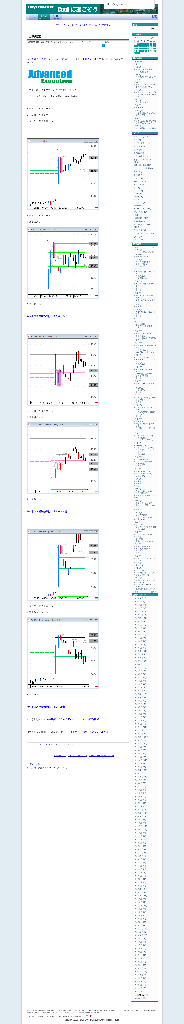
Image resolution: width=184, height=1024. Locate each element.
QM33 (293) (138, 236)
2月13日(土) (138, 443)
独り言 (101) (139, 184)
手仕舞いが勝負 (142, 460)
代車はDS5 (140, 519)
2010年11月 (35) (140, 972)
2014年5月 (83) (140, 833)
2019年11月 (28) (140, 615)
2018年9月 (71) (140, 661)
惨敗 (137, 288)
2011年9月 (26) (140, 938)
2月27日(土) (138, 269)
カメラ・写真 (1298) (142, 143)
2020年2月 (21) (140, 605)
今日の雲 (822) (139, 146)
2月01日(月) (138, 578)
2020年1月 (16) (140, 608)
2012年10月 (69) (140, 896)
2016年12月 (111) (141, 730)
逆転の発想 (140, 324)
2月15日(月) (138, 419)
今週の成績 (140, 276)
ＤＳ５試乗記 (141, 493)
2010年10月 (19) (140, 975)
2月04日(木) (138, 544)
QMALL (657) (139, 239)
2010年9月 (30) (140, 978)
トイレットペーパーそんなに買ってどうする (146, 86)
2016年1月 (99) (140, 767)
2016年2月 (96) (140, 763)
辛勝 (137, 498)
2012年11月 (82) (140, 892)
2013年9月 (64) (140, 859)
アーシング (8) (139, 202)
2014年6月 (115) (140, 829)
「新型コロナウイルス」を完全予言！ (146, 114)
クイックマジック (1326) (144, 233)
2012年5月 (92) (140, 912)
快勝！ (138, 328)
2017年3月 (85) (140, 720)
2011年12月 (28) (140, 929)
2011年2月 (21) (140, 962)
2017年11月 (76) (140, 694)
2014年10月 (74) (140, 816)
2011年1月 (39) (140, 965)
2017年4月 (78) (140, 717)
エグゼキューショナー (52, 744)
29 (138, 53)
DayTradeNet (40, 7)
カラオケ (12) (139, 178)
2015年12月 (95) (140, 770)
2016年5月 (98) (140, 753)
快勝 (137, 553)
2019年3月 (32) (140, 641)
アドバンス (38, 744)
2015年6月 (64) (140, 790)
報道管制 (139, 422)
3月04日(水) (138, 90)
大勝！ (138, 304)
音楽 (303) (138, 172)
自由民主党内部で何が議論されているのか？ (146, 122)
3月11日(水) (138, 67)
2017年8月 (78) (140, 704)
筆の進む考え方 (142, 256)
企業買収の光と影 (143, 278)
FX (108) (137, 215)
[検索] (128, 4)
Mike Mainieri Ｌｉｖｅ (145, 352)
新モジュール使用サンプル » (101, 25)
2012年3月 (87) (140, 919)
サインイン (51, 768)
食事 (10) (137, 140)
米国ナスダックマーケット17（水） (46, 59)
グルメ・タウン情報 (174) (144, 168)
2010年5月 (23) (140, 991)
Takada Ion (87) (140, 194)
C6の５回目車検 (142, 357)
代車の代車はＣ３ (143, 472)
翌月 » (153, 38)
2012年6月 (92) (140, 909)
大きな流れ (140, 582)
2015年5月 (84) (140, 793)
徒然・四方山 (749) (141, 156)
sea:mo (139, 254)
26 (151, 51)
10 (145, 46)
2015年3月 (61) (140, 800)
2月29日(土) (138, 105)
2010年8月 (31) (140, 981)
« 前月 (136, 38)
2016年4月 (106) (140, 757)
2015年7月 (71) (140, 786)
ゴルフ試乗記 (141, 515)
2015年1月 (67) (140, 806)
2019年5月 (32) (140, 635)
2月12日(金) (138, 457)
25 (148, 51)
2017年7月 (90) (140, 707)
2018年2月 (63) (140, 684)
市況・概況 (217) (140, 212)
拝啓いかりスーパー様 (145, 436)
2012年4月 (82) (140, 915)
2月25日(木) (138, 293)
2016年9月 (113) (140, 740)
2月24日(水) (138, 309)
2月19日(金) (138, 367)
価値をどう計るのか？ (145, 334)
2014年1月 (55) (140, 846)
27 (154, 51)
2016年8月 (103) (140, 744)
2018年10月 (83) (140, 658)
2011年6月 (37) (140, 948)
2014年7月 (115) (140, 826)
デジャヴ (139, 525)
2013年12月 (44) (140, 849)
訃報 (137, 64)
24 (145, 51)
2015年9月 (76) (140, 780)
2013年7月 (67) (140, 866)
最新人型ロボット (143, 264)
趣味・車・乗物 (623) (142, 165)
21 (135, 51)
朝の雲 (138, 290)
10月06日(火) (139, 62)
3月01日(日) (138, 100)
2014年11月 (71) (140, 813)
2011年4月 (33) (140, 955)
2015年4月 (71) (140, 796)
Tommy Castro (141, 445)
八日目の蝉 (140, 266)
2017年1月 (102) (140, 727)
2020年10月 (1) (140, 598)
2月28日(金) (138, 111)
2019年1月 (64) (140, 648)
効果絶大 (139, 481)
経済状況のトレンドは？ (146, 573)
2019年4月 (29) (140, 638)
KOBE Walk (56, 17)
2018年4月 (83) (140, 677)
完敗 (137, 486)
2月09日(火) (138, 489)
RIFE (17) (137, 199)
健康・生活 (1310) (141, 136)
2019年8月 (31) (140, 625)
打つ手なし (140, 464)
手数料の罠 (140, 336)
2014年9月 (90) (140, 820)
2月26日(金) (138, 281)
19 (151, 48)
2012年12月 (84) (140, 889)
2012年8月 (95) (140, 902)
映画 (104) (138, 175)
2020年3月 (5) (139, 601)
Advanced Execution (144, 491)
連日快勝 (139, 539)
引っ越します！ (142, 102)
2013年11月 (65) (140, 853)
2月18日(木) (138, 381)
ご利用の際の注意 (154, 17)
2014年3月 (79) (140, 839)
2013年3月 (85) (140, 879)
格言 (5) (137, 188)
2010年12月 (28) (140, 968)
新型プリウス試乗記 (144, 503)
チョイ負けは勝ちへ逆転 (146, 398)
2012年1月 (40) (140, 925)
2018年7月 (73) (140, 668)
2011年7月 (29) (140, 945)
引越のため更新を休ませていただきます (146, 70)
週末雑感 (139, 107)
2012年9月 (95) (140, 899)
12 (151, 46)
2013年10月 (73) (140, 856)
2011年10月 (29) (140, 935)
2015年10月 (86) (140, 777)
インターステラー (143, 350)
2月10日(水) (138, 479)
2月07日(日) (138, 513)
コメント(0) (108, 42)
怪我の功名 (140, 476)
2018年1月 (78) (140, 687)
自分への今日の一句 (144, 474)
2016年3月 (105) (140, 760)
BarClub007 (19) (140, 181)
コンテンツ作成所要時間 (146, 527)
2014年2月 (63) (140, 843)
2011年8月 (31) (140, 942)
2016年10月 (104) (141, 737)
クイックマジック (68, 744)
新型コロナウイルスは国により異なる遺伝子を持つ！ (146, 94)
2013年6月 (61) (140, 869)
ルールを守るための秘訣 (146, 252)
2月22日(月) (138, 331)
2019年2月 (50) (140, 644)
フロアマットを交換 (144, 326)
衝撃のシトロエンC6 (144, 541)
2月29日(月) (138, 250)
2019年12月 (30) (140, 611)
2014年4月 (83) (140, 836)
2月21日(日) (138, 343)
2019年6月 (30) (140, 631)
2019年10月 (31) (140, 618)
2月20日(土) (138, 355)
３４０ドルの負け (143, 376)
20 (154, 48)
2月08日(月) (138, 501)
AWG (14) (138, 206)
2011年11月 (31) (140, 932)
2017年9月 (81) (140, 701)
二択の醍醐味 (141, 438)
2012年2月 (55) (140, 922)
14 (135, 48)
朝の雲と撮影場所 (143, 262)
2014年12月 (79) (140, 810)
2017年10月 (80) (140, 697)
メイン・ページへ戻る (77, 25)
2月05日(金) (138, 532)
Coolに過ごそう (44, 17)
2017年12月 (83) (140, 691)
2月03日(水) (138, 556)
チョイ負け (140, 400)
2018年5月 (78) (140, 674)
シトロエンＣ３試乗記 (145, 448)
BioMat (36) (138, 197)
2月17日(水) (138, 395)
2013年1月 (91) (140, 886)
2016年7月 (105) (140, 747)
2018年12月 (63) (140, 651)
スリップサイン (142, 570)
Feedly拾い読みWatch (145, 374)
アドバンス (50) (140, 230)
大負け (138, 318)
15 (138, 48)
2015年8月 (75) (140, 783)
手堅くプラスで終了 (144, 575)
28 (135, 53)
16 (141, 48)
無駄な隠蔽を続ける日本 (146, 128)
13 (154, 46)
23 (141, 51)
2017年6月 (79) (140, 711)
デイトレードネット (33, 17)
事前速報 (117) (139, 221)
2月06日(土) (138, 522)
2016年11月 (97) (140, 734)
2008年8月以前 (140, 998)
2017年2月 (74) (140, 724)
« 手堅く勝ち (60, 25)
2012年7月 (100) (140, 905)
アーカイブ (141, 595)
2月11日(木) (138, 469)
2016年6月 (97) (140, 750)
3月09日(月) (138, 75)
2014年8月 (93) (140, 823)
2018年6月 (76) (140, 671)
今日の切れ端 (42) (141, 150)
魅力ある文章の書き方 (145, 495)
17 (145, 48)
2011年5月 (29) (140, 952)
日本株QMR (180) (141, 218)
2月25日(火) (138, 126)
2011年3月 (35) (140, 958)
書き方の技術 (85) (141, 153)
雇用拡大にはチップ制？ (146, 589)
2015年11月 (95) (140, 773)
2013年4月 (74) (140, 876)
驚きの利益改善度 (143, 546)
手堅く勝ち (140, 390)
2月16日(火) (138, 405)
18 (148, 48)
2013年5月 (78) (140, 872)
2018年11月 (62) (140, 654)
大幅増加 (139, 388)
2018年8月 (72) (140, 664)
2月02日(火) (138, 568)
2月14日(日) (138, 433)
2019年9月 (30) (140, 621)
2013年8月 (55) (140, 862)
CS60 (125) (138, 191)
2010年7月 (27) (140, 985)
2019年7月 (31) (140, 628)
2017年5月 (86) (140, 714)
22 (138, 51)
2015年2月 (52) (140, 803)
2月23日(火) (138, 321)
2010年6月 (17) (140, 988)
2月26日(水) (138, 118)
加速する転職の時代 (144, 462)
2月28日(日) (138, 259)
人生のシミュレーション (146, 580)
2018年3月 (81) (140, 681)
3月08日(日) (138, 82)
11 (148, 46)
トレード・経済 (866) (142, 209)
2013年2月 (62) (140, 882)
